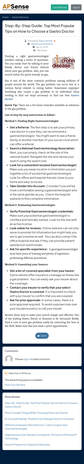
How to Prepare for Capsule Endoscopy (27, 444)
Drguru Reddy (46, 40)
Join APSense (60, 7)
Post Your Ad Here (15, 384)
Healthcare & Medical (42, 43)
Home (5, 17)
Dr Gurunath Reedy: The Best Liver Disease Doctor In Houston (39, 418)
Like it (42, 335)
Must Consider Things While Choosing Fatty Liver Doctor (36, 412)
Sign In (76, 7)
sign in (26, 359)
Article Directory (20, 17)
